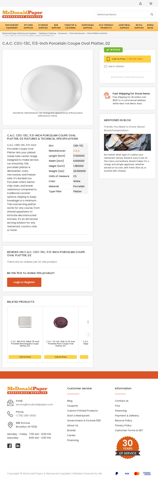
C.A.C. (76, 151)
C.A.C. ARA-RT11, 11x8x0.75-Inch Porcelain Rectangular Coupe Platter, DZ (25, 343)
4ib (100, 473)
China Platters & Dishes (97, 33)
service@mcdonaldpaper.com (34, 404)
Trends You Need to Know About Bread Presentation (124, 128)
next (88, 334)
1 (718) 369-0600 (134, 58)
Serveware (62, 33)
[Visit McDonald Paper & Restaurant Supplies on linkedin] (18, 445)
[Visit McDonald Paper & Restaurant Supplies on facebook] (9, 445)
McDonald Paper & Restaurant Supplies (19, 33)
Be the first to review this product (127, 77)
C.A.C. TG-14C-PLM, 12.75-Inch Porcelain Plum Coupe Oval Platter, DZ (60, 343)
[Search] (125, 14)
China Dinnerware (77, 33)
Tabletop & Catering (47, 33)
